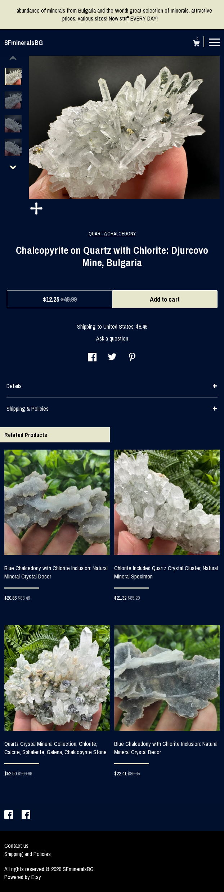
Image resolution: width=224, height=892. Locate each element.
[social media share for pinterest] (132, 358)
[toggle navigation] (214, 41)
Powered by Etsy (22, 877)
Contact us (16, 846)
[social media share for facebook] (92, 358)
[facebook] (9, 815)
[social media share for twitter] (112, 358)
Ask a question (112, 338)
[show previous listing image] (13, 58)
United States (118, 326)
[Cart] (196, 44)
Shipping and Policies (27, 854)
